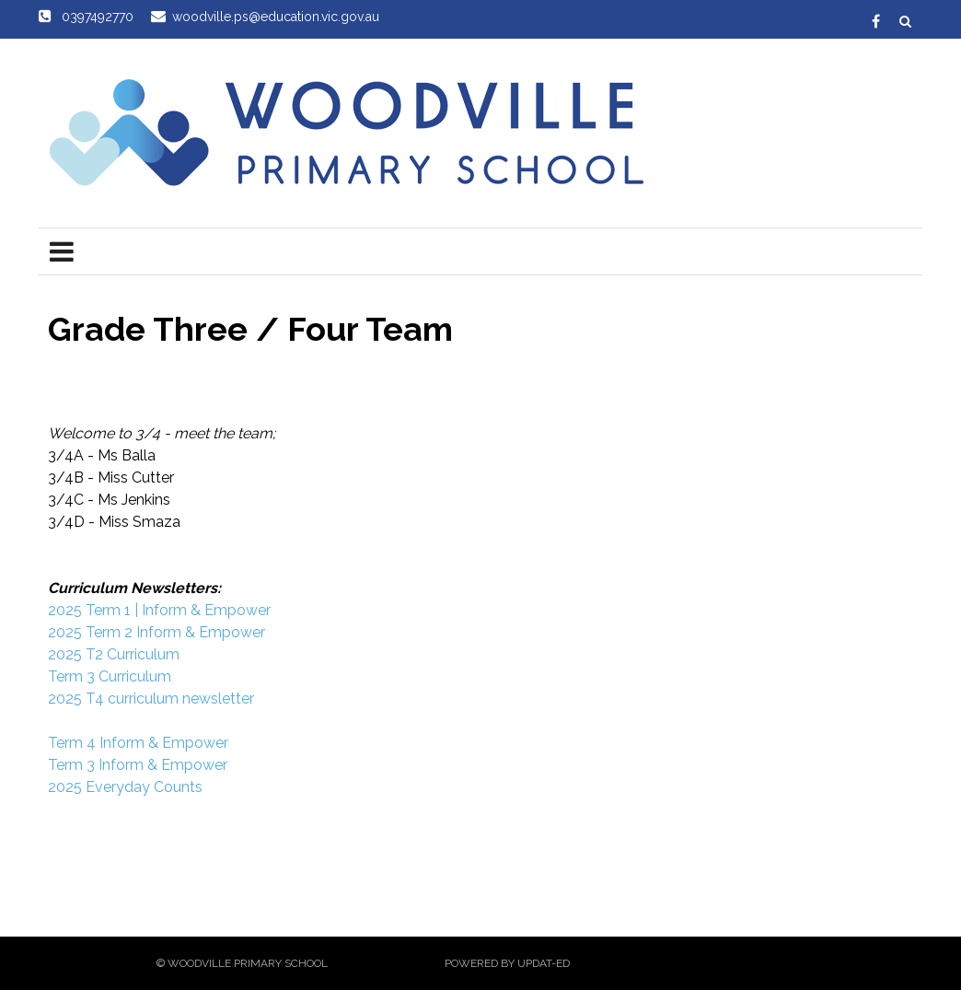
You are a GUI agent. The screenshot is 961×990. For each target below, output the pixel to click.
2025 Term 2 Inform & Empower (156, 632)
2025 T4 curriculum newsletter (151, 698)
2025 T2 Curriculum (113, 654)
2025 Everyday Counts (125, 787)
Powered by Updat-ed (507, 963)
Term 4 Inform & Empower (138, 742)
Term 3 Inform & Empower (137, 765)
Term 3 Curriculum (109, 676)
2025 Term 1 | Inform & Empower (159, 610)
